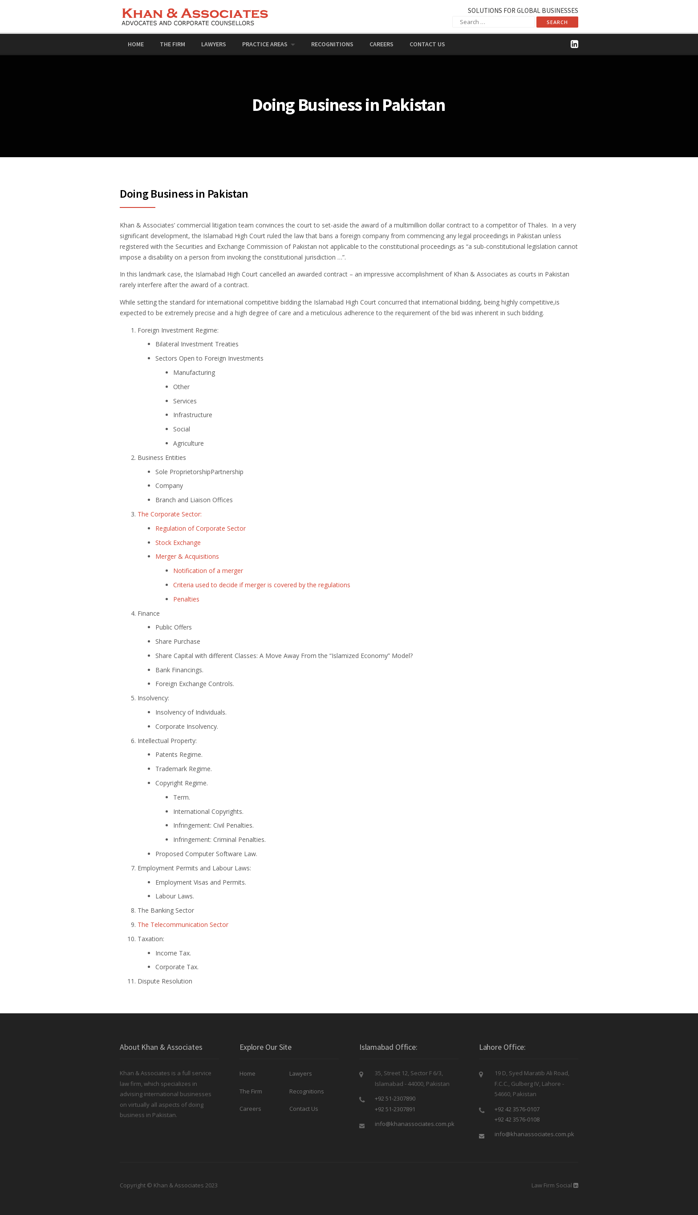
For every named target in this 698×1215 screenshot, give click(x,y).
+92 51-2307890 (395, 1098)
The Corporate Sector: (170, 514)
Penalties (186, 599)
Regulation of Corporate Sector (200, 528)
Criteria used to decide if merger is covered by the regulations (261, 585)
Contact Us (427, 44)
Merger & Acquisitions (187, 556)
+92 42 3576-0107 (517, 1109)
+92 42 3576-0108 (517, 1119)
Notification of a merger (208, 570)
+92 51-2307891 (395, 1109)
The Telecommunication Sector (183, 924)
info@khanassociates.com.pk (415, 1124)
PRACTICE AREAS (265, 44)
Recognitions (332, 44)
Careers (381, 44)
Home (136, 44)
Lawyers (213, 44)
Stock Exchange (178, 542)
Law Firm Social (552, 1185)
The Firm (172, 44)
